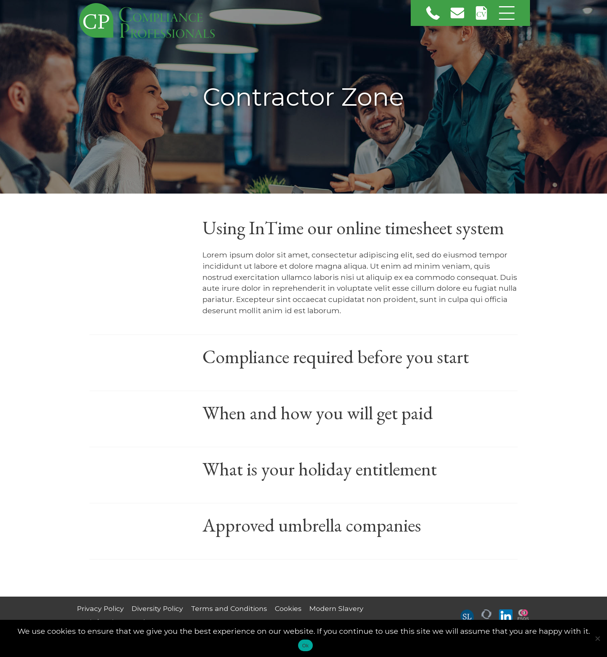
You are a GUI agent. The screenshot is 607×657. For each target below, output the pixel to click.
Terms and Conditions (229, 608)
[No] (597, 638)
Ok (305, 645)
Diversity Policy (157, 608)
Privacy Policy (100, 608)
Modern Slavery (336, 608)
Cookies (288, 608)
